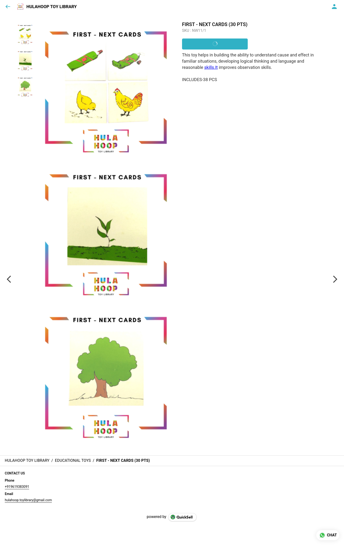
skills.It (211, 67)
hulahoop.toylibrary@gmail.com (28, 500)
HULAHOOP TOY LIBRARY (51, 6)
